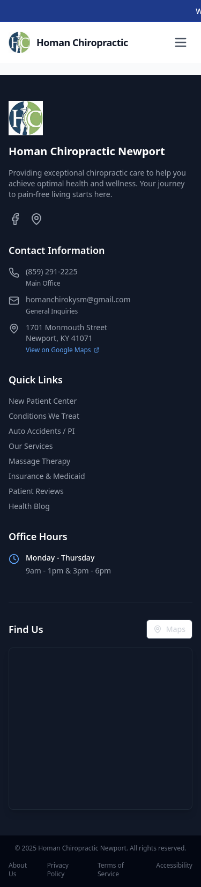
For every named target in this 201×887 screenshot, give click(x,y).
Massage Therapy (39, 461)
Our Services (31, 446)
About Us (18, 869)
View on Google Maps (63, 350)
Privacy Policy (58, 869)
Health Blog (29, 506)
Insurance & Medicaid (47, 476)
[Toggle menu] (180, 42)
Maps (169, 629)
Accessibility (174, 865)
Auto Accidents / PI (42, 431)
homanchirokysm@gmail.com (78, 299)
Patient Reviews (36, 491)
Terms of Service (111, 869)
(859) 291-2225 (52, 271)
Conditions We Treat (44, 416)
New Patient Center (43, 401)
